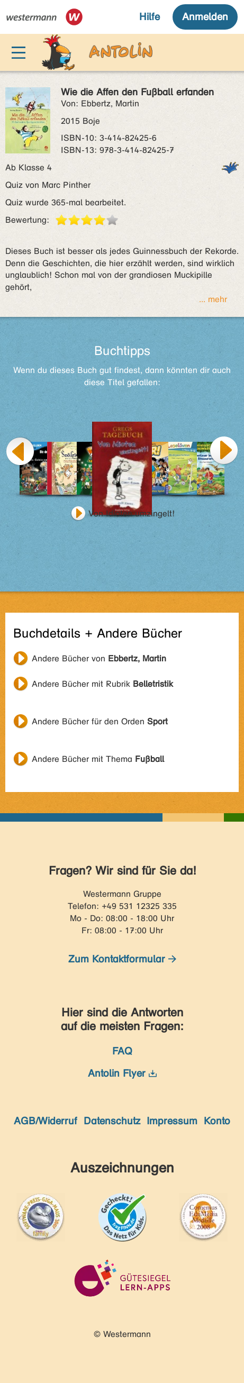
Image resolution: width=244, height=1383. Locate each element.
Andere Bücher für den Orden (100, 721)
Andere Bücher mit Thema (98, 759)
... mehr (213, 299)
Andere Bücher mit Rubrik (102, 684)
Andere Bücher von (99, 658)
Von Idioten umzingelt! (131, 513)
